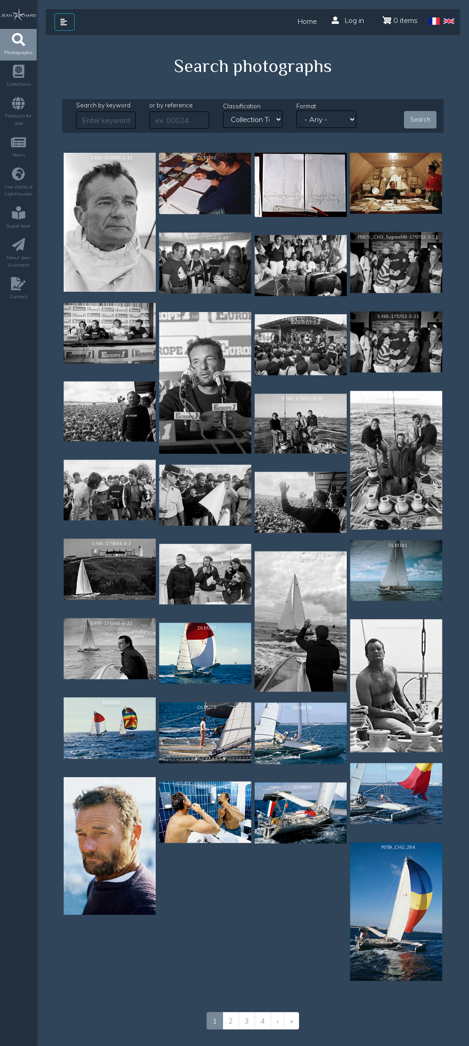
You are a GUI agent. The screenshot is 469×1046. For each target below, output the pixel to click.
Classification (242, 106)
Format (306, 106)
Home (307, 21)
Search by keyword (103, 105)
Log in (348, 20)
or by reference (171, 105)
